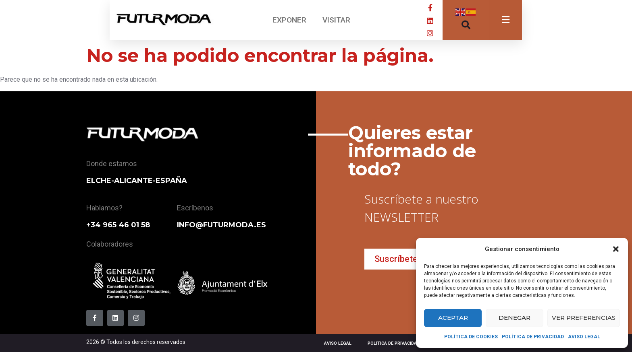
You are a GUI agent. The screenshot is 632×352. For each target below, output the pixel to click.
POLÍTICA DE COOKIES (471, 337)
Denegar (514, 317)
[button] (616, 249)
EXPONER (289, 20)
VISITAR (336, 20)
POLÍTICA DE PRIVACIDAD (533, 337)
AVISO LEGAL (584, 337)
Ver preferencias (583, 317)
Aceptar (453, 317)
